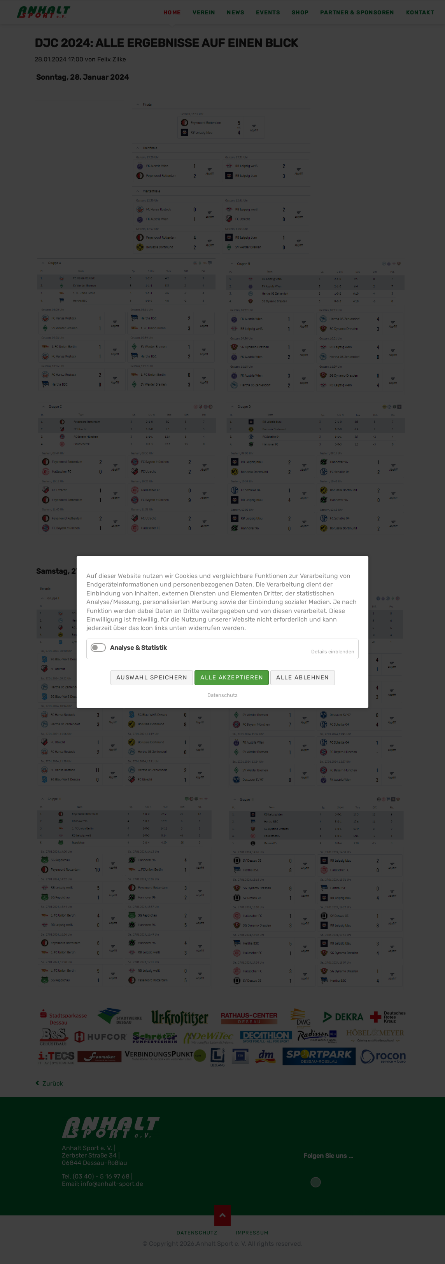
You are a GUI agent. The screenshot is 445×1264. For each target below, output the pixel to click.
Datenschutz (222, 695)
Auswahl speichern (151, 677)
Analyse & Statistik (138, 647)
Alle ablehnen (302, 677)
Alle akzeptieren (231, 677)
